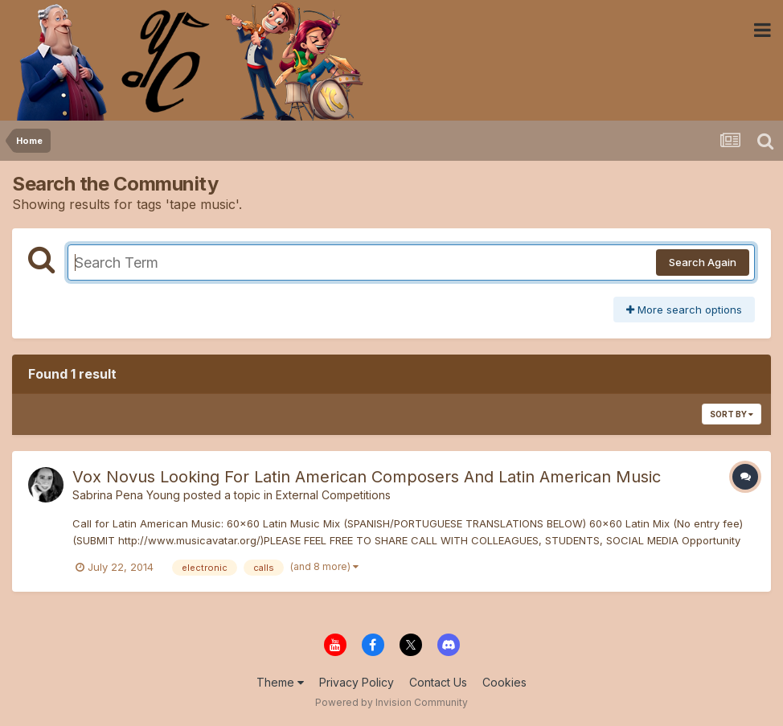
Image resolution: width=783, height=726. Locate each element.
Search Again (702, 262)
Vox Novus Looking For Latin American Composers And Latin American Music (366, 476)
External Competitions (333, 495)
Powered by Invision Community (391, 702)
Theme (280, 682)
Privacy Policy (356, 682)
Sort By (731, 414)
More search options (684, 309)
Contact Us (438, 682)
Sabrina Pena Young (126, 495)
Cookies (504, 682)
